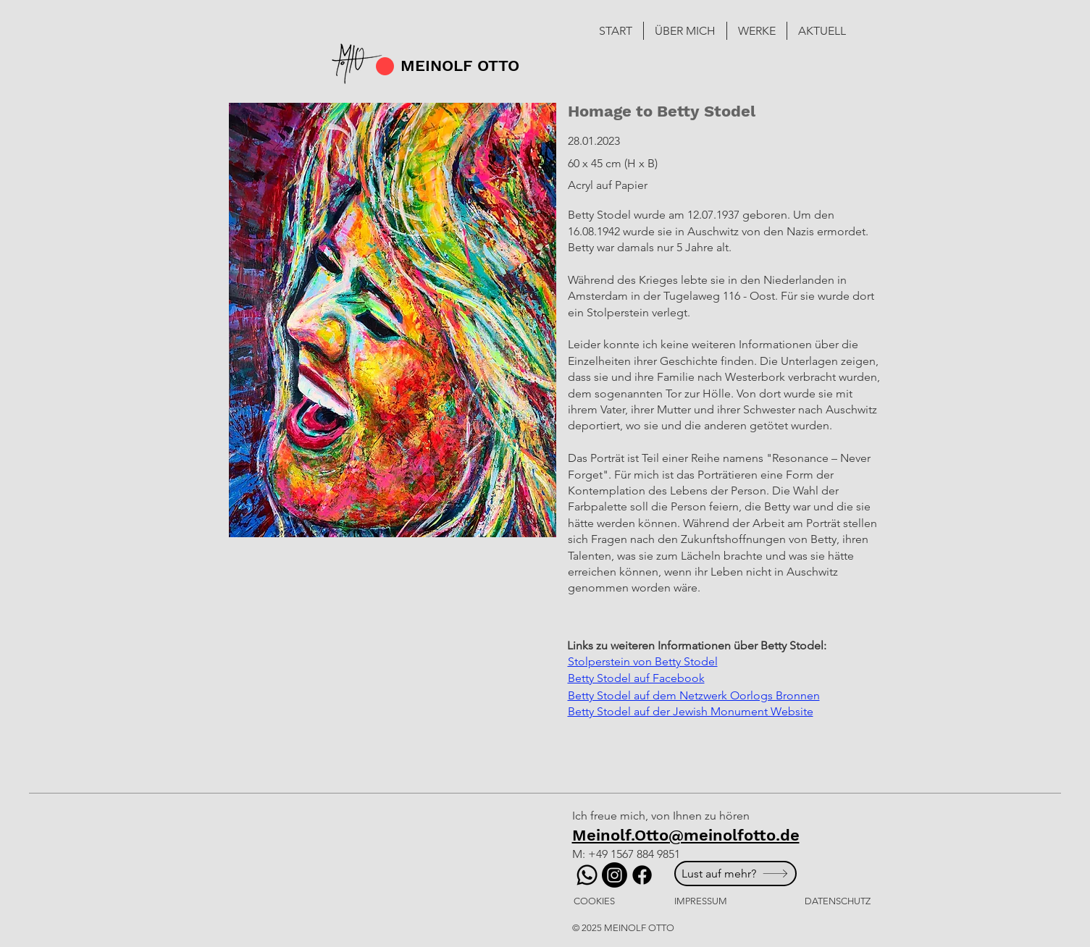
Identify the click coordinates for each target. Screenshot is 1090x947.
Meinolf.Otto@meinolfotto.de (686, 835)
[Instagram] (614, 875)
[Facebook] (642, 875)
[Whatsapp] (587, 875)
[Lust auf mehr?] (735, 873)
